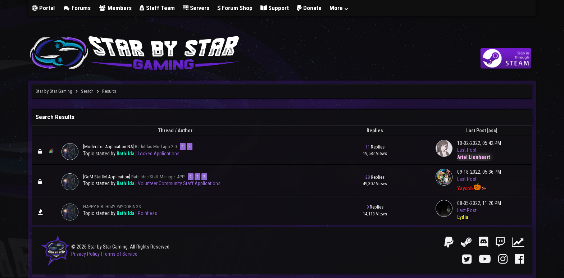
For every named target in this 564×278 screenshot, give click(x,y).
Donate (309, 8)
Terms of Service (120, 254)
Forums (77, 8)
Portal (43, 8)
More (339, 8)
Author (185, 130)
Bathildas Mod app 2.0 (156, 146)
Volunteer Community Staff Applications (179, 183)
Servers (196, 8)
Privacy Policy (85, 254)
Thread (166, 130)
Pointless (147, 213)
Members (115, 8)
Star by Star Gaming (54, 91)
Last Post (476, 130)
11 (367, 147)
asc (492, 130)
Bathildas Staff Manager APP (158, 176)
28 (367, 177)
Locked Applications (158, 153)
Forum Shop (235, 8)
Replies (375, 130)
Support (274, 8)
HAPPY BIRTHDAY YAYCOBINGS (112, 206)
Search (87, 91)
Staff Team (157, 8)
